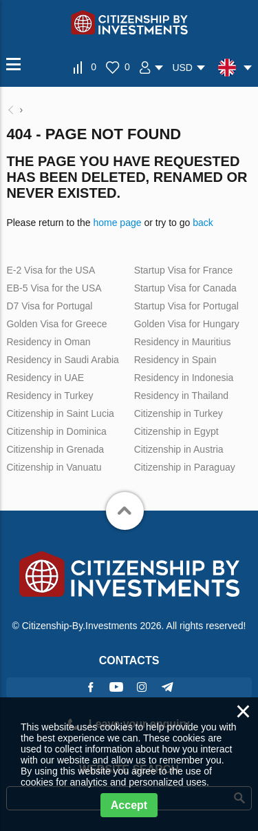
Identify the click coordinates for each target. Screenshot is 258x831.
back (203, 222)
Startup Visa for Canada (185, 288)
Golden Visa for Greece (56, 323)
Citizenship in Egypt (176, 431)
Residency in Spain (175, 359)
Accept (129, 805)
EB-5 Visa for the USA (53, 288)
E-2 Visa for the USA (50, 270)
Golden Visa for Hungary (186, 323)
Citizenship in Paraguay (184, 467)
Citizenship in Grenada (55, 449)
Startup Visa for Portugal (186, 305)
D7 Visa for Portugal (49, 305)
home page (117, 222)
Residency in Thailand (181, 395)
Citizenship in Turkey (178, 413)
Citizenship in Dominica (56, 431)
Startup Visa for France (183, 270)
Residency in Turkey (49, 395)
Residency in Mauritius (182, 341)
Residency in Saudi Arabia (62, 359)
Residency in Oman (48, 341)
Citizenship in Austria (179, 449)
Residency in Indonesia (184, 377)
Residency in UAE (45, 377)
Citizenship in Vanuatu (53, 467)
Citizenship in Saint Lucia (60, 413)
